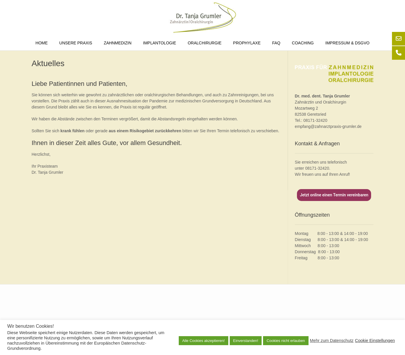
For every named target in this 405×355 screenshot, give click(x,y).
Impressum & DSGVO (347, 43)
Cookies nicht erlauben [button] (286, 340)
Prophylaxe (247, 43)
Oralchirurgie (205, 43)
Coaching (303, 43)
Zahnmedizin (118, 43)
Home (42, 43)
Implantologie (159, 43)
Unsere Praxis (75, 43)
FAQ (276, 43)
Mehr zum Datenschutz (332, 340)
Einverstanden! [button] (245, 340)
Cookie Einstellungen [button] (375, 340)
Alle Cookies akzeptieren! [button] (203, 340)
